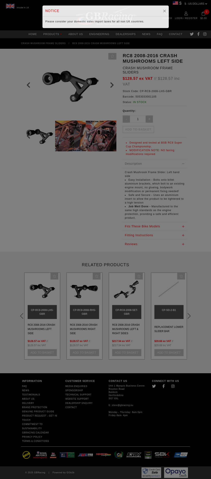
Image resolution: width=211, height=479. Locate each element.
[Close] (164, 11)
